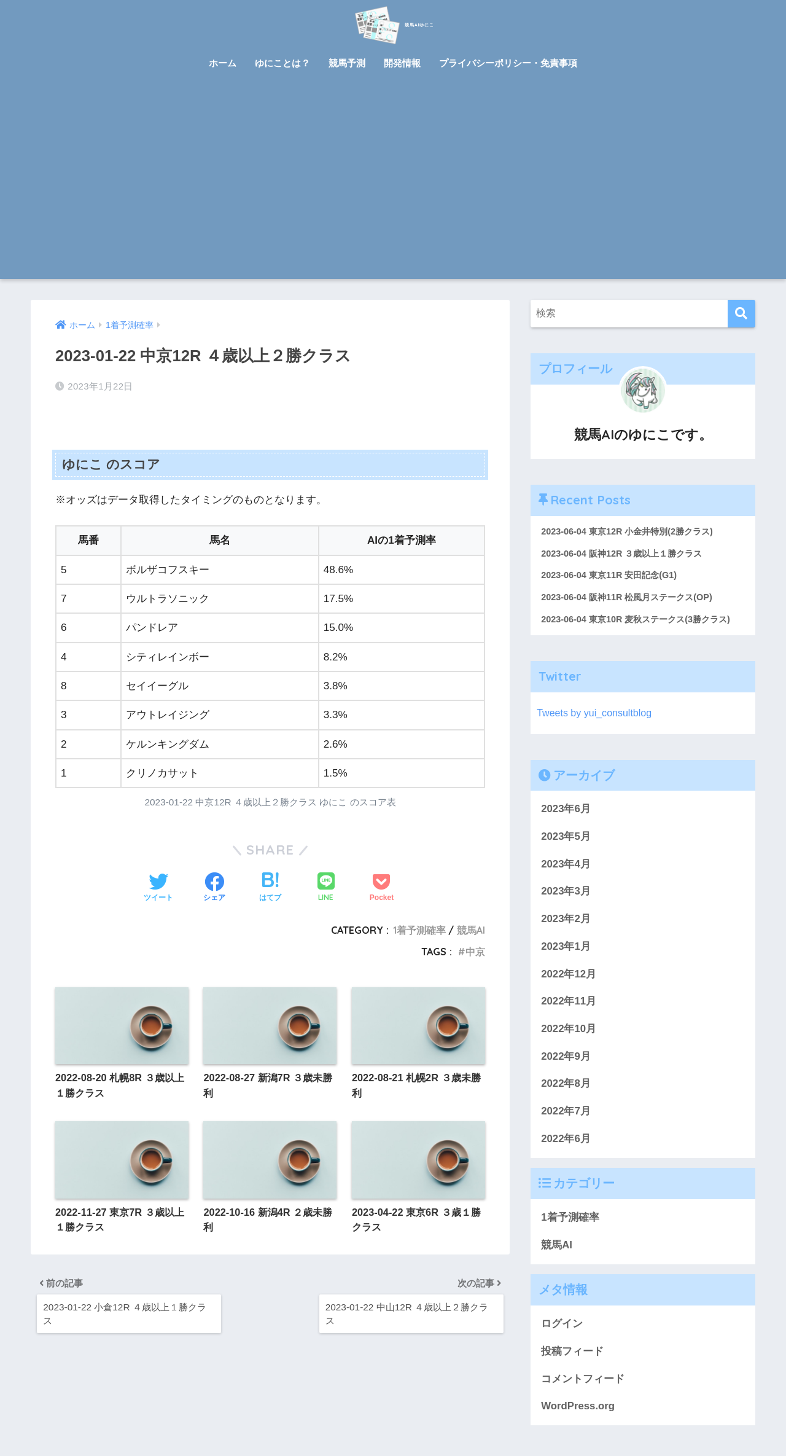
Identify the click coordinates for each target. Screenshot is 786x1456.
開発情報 (402, 63)
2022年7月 (566, 1114)
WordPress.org (578, 1409)
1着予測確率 (419, 925)
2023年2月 (566, 922)
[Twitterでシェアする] (158, 883)
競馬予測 (347, 63)
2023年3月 (566, 895)
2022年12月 (568, 977)
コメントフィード (583, 1382)
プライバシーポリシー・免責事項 (508, 63)
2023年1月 (566, 949)
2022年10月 (568, 1032)
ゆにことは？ (282, 63)
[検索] (741, 313)
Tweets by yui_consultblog (597, 716)
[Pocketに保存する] (382, 883)
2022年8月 (566, 1086)
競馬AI (471, 925)
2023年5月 (566, 839)
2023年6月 (566, 812)
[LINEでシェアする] (326, 883)
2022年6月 (566, 1142)
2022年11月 (568, 1004)
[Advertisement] (393, 187)
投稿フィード (572, 1354)
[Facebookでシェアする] (214, 883)
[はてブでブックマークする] (270, 883)
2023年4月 (566, 867)
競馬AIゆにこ (392, 24)
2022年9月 (566, 1059)
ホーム (222, 63)
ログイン (562, 1327)
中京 (475, 947)
